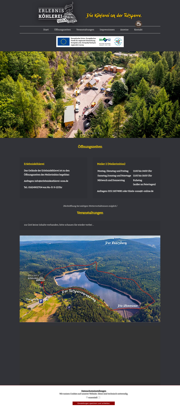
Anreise (124, 29)
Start (46, 29)
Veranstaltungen (85, 29)
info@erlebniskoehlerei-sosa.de (51, 181)
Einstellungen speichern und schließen (93, 403)
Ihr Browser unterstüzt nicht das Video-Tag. (90, 361)
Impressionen (107, 29)
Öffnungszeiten (62, 29)
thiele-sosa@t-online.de (140, 191)
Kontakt (138, 29)
